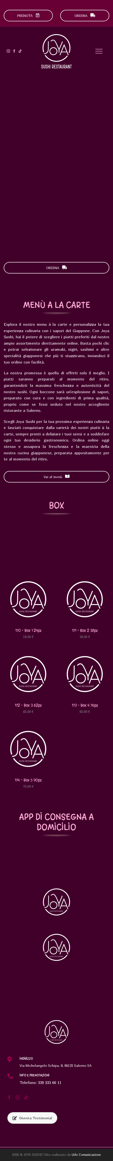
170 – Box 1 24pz (28, 630)
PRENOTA (28, 15)
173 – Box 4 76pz (85, 705)
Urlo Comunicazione (86, 1155)
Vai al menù (57, 477)
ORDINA (84, 15)
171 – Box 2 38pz (85, 630)
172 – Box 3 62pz (28, 705)
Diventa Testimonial (32, 1118)
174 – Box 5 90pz (28, 780)
